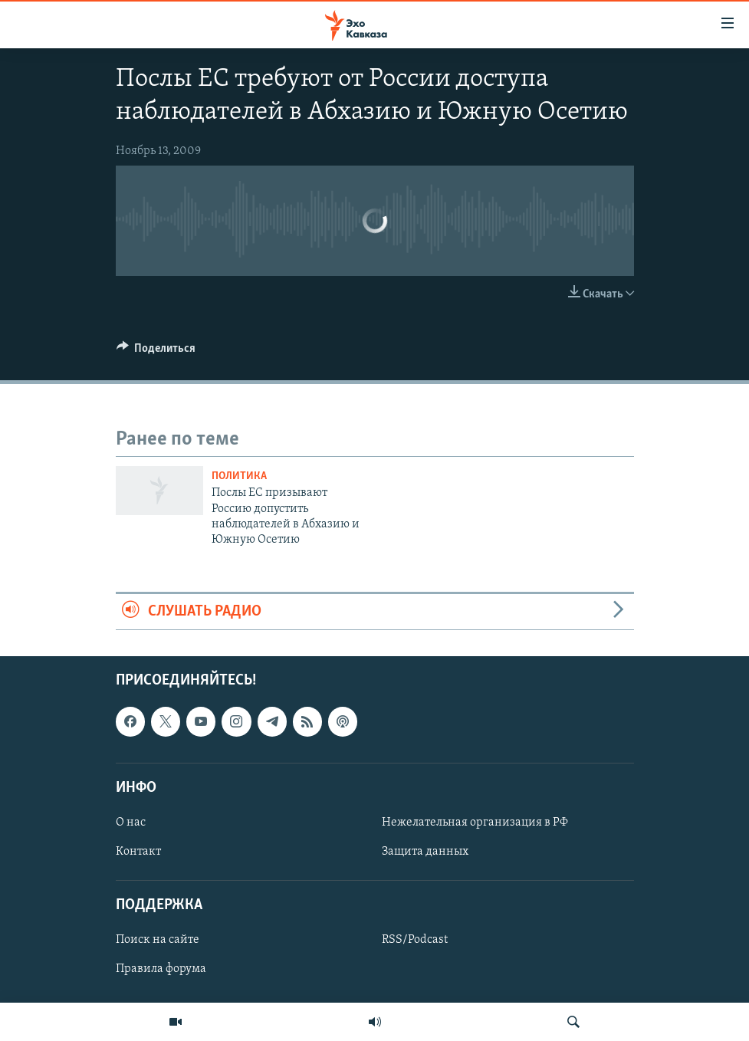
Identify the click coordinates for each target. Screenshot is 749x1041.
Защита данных (425, 852)
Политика (239, 476)
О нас (131, 822)
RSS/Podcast (415, 940)
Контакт (138, 852)
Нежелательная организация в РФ (475, 822)
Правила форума (161, 970)
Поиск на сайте (157, 940)
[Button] (156, 351)
